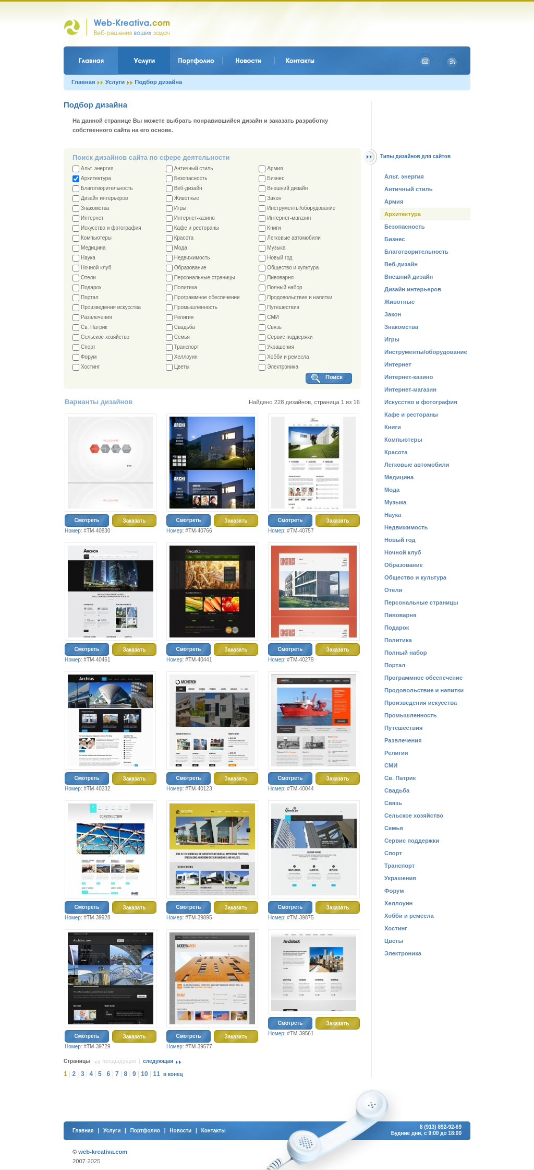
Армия (271, 169)
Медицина (89, 248)
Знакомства (90, 208)
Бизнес (271, 178)
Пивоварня (276, 278)
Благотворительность (102, 188)
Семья (178, 337)
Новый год (275, 258)
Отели (84, 278)
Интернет (88, 218)
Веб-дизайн (184, 188)
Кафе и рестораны (192, 228)
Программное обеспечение (203, 297)
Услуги (115, 82)
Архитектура (91, 178)
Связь (270, 327)
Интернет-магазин (285, 218)
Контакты (213, 1130)
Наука (83, 258)
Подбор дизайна (158, 82)
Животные (182, 198)
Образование (186, 268)
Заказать (134, 521)
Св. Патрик (89, 327)
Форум (84, 357)
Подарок (86, 288)
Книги (270, 228)
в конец (173, 1074)
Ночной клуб (91, 268)
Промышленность (191, 307)
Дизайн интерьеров (100, 198)
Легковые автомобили (290, 238)
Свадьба (180, 327)
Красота (179, 238)
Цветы (178, 367)
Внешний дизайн (283, 188)
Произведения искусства (106, 307)
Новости (180, 1130)
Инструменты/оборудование (297, 208)
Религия (180, 317)
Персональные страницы (200, 278)
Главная (83, 82)
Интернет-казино (190, 218)
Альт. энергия (92, 169)
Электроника (278, 367)
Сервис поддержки (285, 337)
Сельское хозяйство (100, 337)
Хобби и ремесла (284, 357)
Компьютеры (92, 238)
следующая (158, 1061)
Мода (176, 248)
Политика (181, 288)
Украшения (276, 347)
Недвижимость (188, 258)
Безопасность (187, 178)
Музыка (272, 248)
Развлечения (92, 317)
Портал (85, 297)
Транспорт (182, 347)
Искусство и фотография (106, 228)
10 (144, 1074)
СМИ (269, 317)
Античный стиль (189, 169)
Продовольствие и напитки (295, 297)
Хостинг (86, 367)
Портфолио (145, 1130)
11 (156, 1074)
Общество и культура (289, 268)
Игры (176, 208)
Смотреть (87, 520)
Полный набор (280, 288)
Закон (270, 198)
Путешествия (279, 307)
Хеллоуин (182, 357)
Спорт (83, 347)
